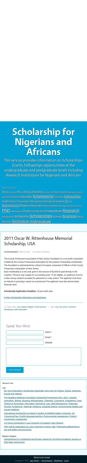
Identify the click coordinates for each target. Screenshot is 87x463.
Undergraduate (40, 221)
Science (57, 216)
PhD (6, 210)
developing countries (75, 192)
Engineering (43, 196)
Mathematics (36, 205)
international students (54, 201)
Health (5, 201)
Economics (14, 196)
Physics (27, 211)
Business (37, 191)
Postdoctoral (38, 211)
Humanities (23, 201)
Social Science (40, 307)
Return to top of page (42, 457)
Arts (22, 192)
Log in (66, 461)
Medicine (55, 206)
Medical (47, 206)
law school (63, 307)
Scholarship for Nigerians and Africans (43, 142)
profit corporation (20, 310)
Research (71, 210)
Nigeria (75, 206)
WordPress (58, 461)
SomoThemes (47, 461)
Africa (5, 192)
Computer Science (59, 192)
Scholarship (21, 216)
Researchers (8, 217)
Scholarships (41, 216)
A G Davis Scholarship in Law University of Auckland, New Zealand (33, 423)
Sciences (69, 216)
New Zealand (68, 206)
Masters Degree (27, 307)
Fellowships (72, 196)
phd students (16, 211)
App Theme (34, 461)
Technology (20, 221)
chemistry (46, 192)
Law (70, 201)
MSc (61, 206)
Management (10, 205)
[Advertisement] (43, 21)
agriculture (12, 192)
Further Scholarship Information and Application (25, 297)
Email (47, 337)
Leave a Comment (42, 252)
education (27, 196)
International (35, 201)
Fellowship (58, 197)
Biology (28, 192)
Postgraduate (53, 211)
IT (66, 201)
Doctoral (5, 197)
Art (18, 191)
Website (48, 342)
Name (47, 332)
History (13, 201)
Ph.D (80, 206)
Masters (24, 205)
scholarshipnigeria (11, 252)
